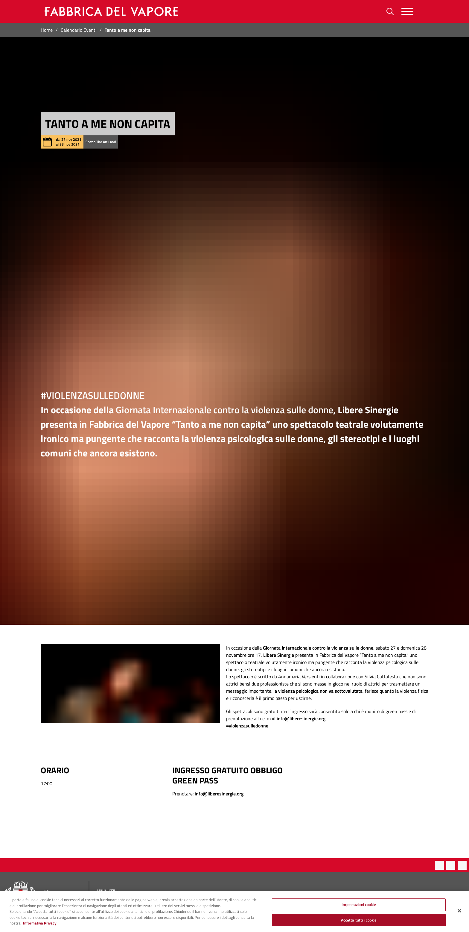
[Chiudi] (459, 914)
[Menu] (407, 11)
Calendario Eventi (79, 30)
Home (47, 30)
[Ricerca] (390, 11)
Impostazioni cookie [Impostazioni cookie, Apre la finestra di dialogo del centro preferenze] (359, 908)
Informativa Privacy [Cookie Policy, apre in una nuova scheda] (40, 927)
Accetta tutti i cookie (359, 924)
